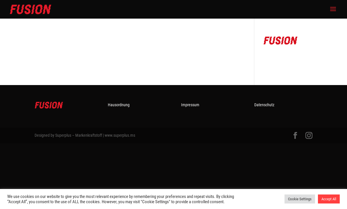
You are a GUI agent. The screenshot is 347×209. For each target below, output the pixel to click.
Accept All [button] (328, 199)
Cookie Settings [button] (300, 199)
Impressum (190, 104)
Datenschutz (264, 104)
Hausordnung (119, 104)
